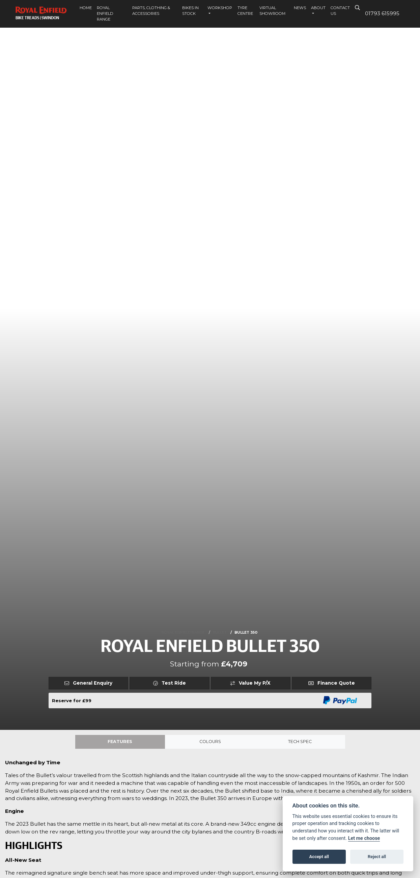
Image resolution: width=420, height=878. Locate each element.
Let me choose (364, 838)
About (318, 7)
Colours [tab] (210, 742)
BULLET (220, 632)
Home (86, 7)
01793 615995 (382, 13)
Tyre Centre (245, 10)
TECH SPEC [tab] (300, 742)
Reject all (377, 856)
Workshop (219, 7)
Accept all (319, 856)
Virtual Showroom (272, 10)
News (300, 7)
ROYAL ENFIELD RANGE (183, 632)
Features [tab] (120, 742)
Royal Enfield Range (105, 13)
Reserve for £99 (71, 700)
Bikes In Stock (190, 10)
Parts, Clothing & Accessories (151, 10)
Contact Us (340, 10)
